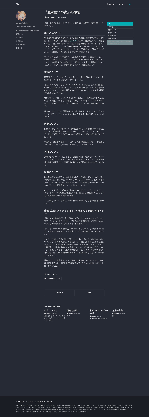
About (120, 4)
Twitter (20, 402)
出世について (50, 372)
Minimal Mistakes (51, 405)
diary (59, 339)
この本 (89, 43)
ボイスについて (113, 27)
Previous (59, 353)
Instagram (42, 402)
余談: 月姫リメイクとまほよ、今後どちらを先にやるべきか (120, 45)
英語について (113, 37)
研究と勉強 (72, 372)
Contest (109, 4)
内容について (113, 34)
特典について (113, 40)
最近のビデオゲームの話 (99, 373)
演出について (113, 30)
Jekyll (43, 405)
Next (89, 353)
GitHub (31, 402)
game (55, 335)
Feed (53, 402)
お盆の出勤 (117, 372)
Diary (18, 4)
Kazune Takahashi (24, 23)
